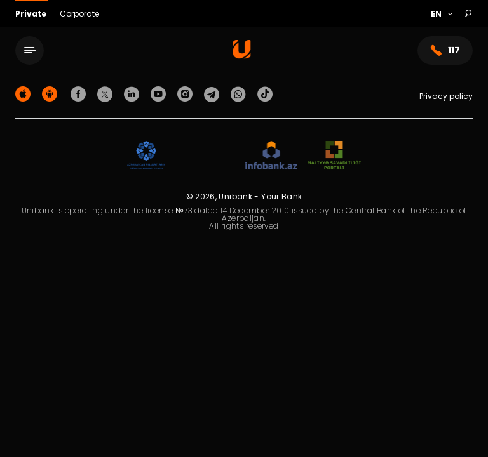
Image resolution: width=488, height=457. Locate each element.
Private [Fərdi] (31, 13)
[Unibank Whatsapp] (240, 93)
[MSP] (334, 156)
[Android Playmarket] (51, 93)
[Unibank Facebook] (80, 93)
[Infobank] (271, 156)
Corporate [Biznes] (79, 13)
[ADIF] (146, 156)
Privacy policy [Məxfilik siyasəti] (446, 96)
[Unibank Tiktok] (265, 93)
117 (445, 50)
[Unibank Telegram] (213, 93)
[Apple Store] (24, 93)
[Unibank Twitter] (106, 93)
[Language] (441, 14)
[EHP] (205, 156)
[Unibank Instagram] (186, 93)
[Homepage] (242, 55)
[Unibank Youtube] (160, 93)
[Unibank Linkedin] (133, 93)
